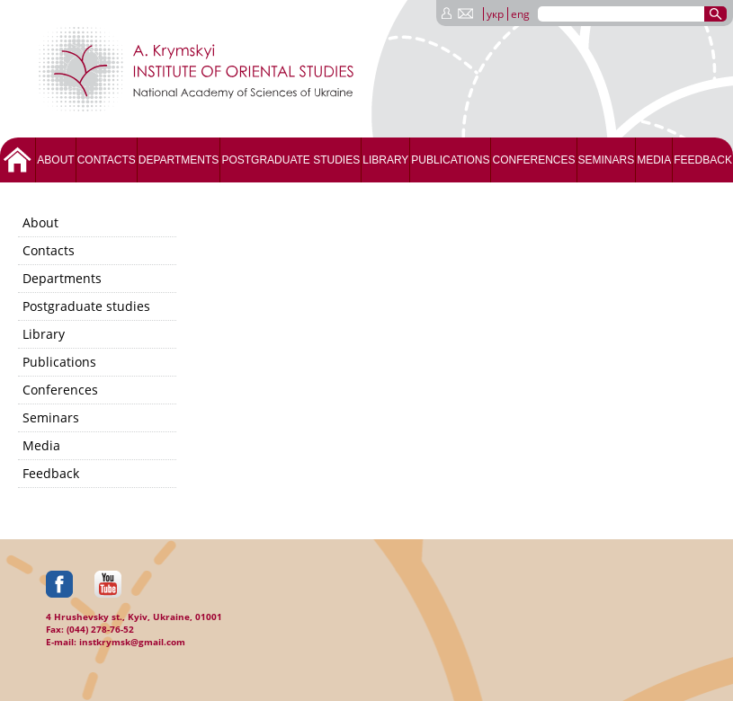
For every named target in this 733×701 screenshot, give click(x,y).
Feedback (703, 160)
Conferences (533, 160)
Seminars (606, 160)
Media (654, 160)
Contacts (106, 160)
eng (520, 14)
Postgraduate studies (290, 160)
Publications (450, 160)
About (55, 160)
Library (385, 160)
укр (495, 14)
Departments (179, 160)
